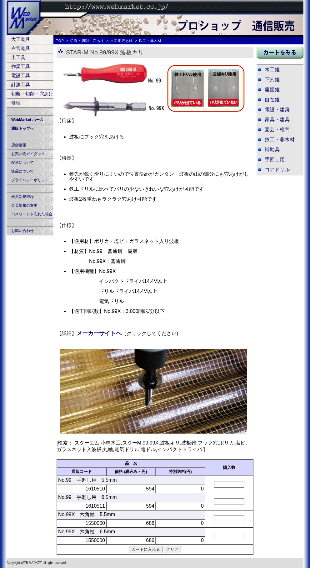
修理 (16, 102)
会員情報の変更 (24, 205)
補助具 (272, 149)
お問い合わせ (22, 231)
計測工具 (20, 84)
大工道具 (20, 39)
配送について (22, 162)
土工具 (18, 57)
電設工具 (20, 75)
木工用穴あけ (121, 41)
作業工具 (20, 66)
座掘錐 (272, 89)
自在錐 (272, 99)
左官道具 (20, 48)
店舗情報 (18, 145)
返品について (22, 171)
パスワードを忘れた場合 (31, 214)
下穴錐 (272, 79)
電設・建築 (277, 109)
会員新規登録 (22, 196)
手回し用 (275, 159)
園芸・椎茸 (277, 129)
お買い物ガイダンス (28, 154)
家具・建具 (277, 119)
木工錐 (272, 69)
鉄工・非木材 (280, 139)
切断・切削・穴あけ (32, 93)
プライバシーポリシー (30, 180)
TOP (60, 41)
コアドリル (277, 169)
